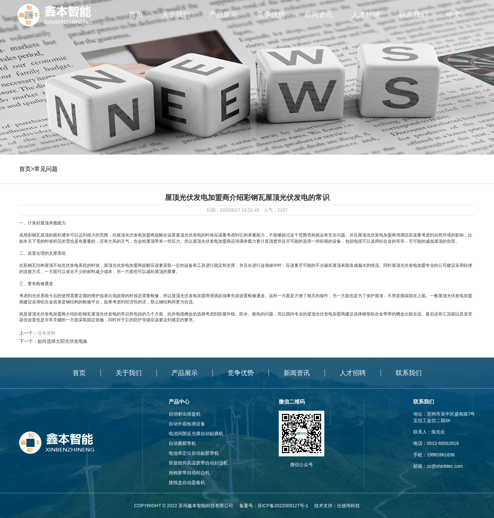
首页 (136, 14)
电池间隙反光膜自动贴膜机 (196, 433)
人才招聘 (365, 14)
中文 (453, 14)
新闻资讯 (318, 14)
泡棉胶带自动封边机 (189, 472)
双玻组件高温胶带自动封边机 (198, 462)
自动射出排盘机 (185, 414)
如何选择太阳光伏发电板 (62, 341)
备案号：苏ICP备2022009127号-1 (273, 505)
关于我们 (176, 14)
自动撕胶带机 (182, 443)
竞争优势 (271, 14)
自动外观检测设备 (187, 423)
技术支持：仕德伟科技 (337, 505)
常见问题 (46, 169)
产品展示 (223, 14)
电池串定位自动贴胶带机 (194, 453)
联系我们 (413, 14)
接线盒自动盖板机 (187, 482)
